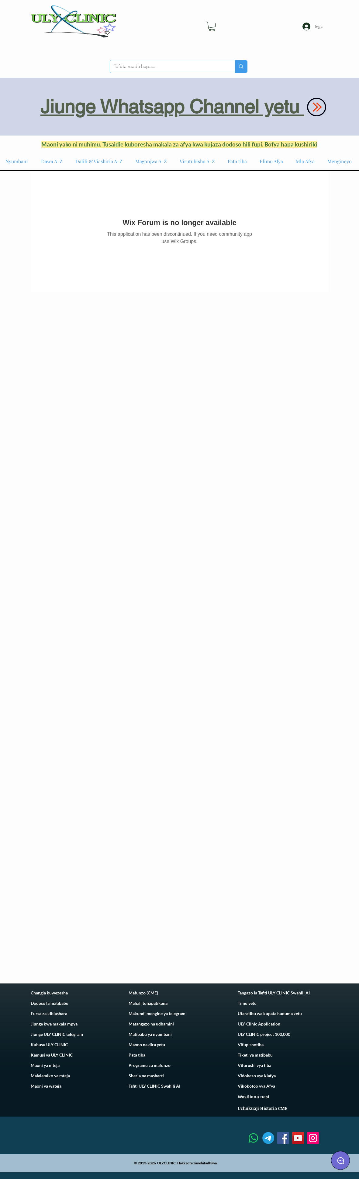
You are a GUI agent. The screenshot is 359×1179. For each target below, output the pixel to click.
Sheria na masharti (146, 1075)
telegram (176, 1013)
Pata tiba (137, 1054)
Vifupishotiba (251, 1044)
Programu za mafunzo (150, 1065)
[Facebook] (283, 1138)
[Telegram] (268, 1138)
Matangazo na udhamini (151, 1023)
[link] (211, 26)
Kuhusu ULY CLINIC (49, 1044)
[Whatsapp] (253, 1138)
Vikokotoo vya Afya (256, 1086)
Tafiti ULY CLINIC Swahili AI (154, 1086)
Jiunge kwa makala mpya (54, 1023)
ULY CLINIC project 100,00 (263, 1034)
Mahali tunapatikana (148, 1003)
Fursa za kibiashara (49, 1013)
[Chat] (340, 1160)
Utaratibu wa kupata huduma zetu (270, 1013)
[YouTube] (298, 1138)
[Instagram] (313, 1138)
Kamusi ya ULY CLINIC (52, 1054)
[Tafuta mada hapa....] (168, 66)
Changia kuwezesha (49, 992)
